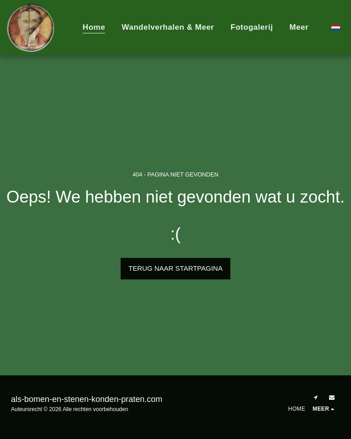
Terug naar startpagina (175, 268)
